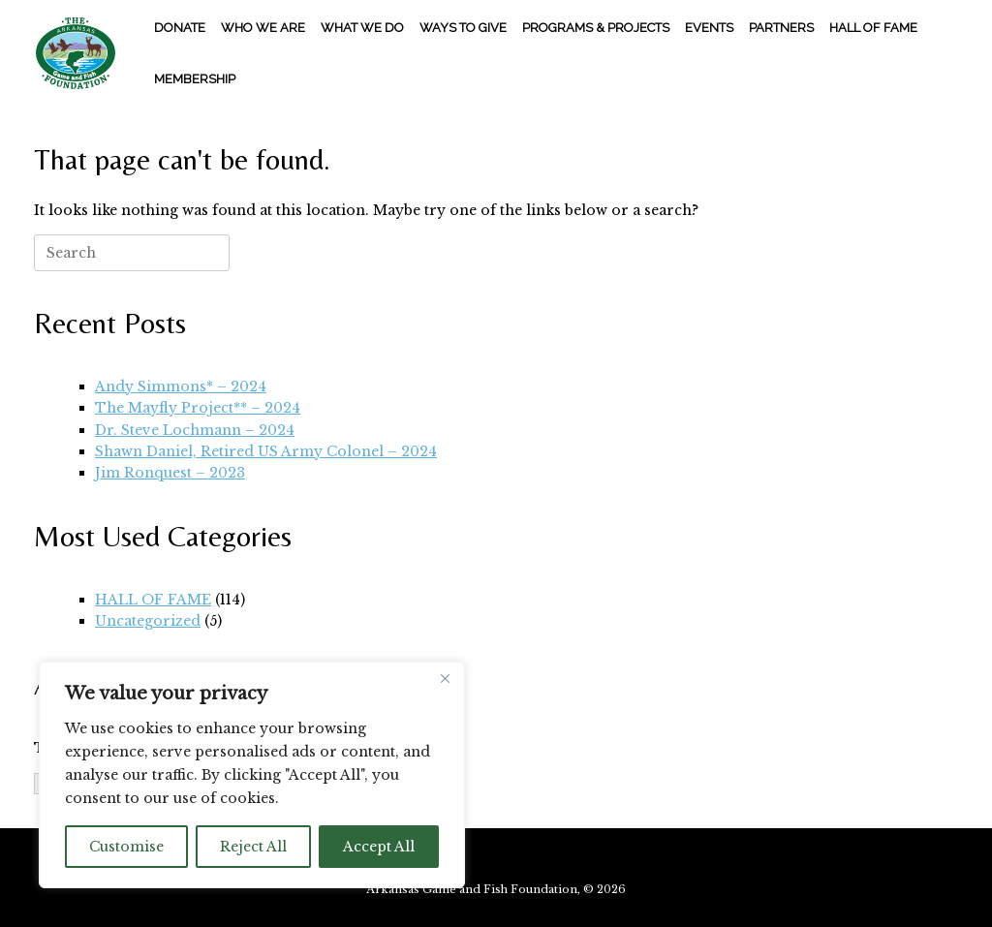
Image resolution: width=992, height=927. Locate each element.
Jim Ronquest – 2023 (170, 472)
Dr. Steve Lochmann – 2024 (194, 430)
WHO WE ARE (263, 27)
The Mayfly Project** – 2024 (197, 408)
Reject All (253, 846)
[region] (252, 775)
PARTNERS (781, 27)
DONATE (179, 27)
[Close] (444, 678)
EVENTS (709, 27)
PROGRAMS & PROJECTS (595, 27)
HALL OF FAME (873, 27)
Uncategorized (148, 621)
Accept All (379, 846)
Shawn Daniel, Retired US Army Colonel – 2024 (266, 451)
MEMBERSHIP (194, 79)
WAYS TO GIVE (463, 27)
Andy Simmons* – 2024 (180, 386)
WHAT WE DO (362, 27)
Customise (126, 846)
